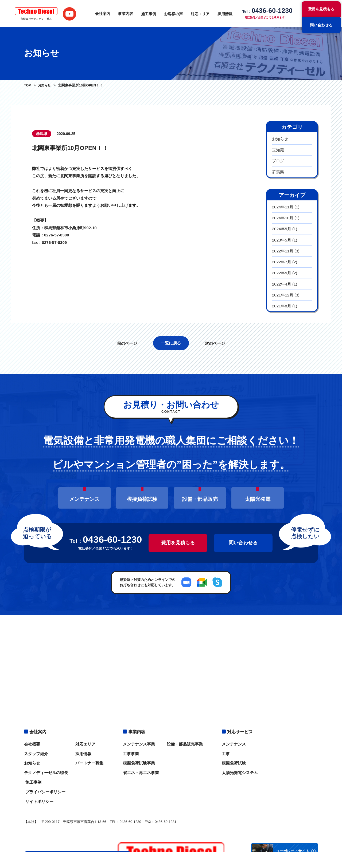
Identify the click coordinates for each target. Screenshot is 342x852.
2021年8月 (281, 306)
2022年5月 (281, 273)
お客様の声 (173, 13)
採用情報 (224, 13)
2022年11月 (282, 251)
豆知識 (278, 150)
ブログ (278, 160)
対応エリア (199, 13)
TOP (27, 85)
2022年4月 (281, 284)
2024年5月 (281, 229)
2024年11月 (282, 207)
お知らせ (44, 85)
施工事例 (148, 13)
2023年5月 (281, 240)
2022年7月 (281, 262)
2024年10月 (282, 218)
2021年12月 (282, 295)
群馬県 (278, 172)
